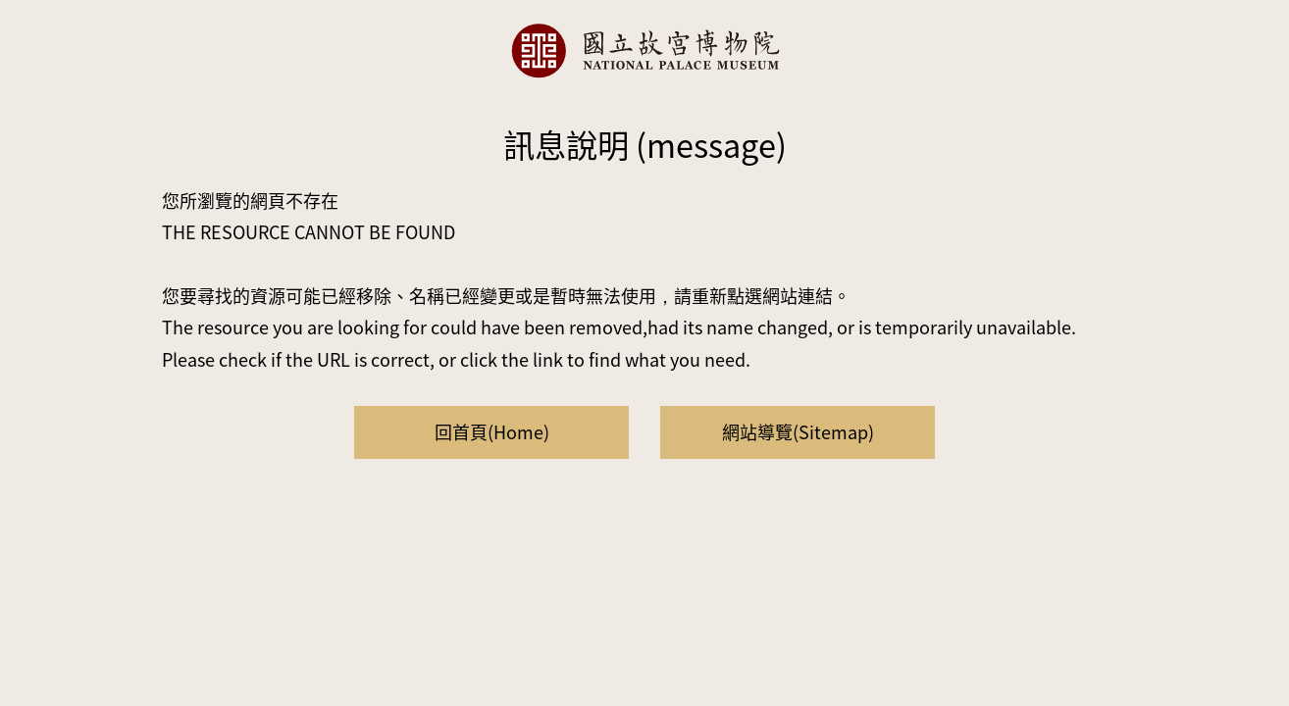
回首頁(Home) (492, 431)
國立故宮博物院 (644, 50)
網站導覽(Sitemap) (798, 431)
